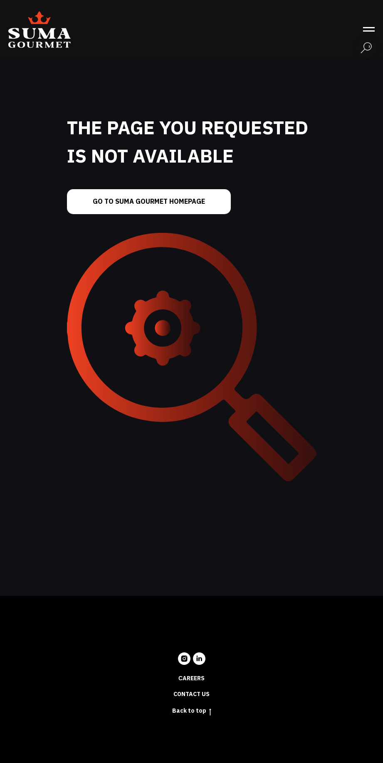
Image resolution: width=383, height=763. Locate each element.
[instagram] (184, 658)
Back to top (191, 711)
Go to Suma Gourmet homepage (149, 202)
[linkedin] (199, 658)
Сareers (191, 678)
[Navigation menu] (369, 29)
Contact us (191, 694)
